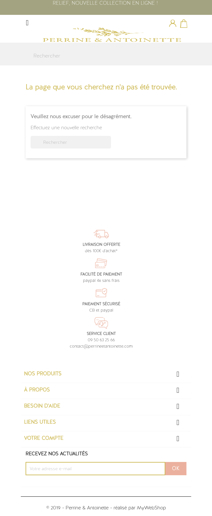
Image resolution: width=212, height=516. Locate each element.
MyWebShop (151, 508)
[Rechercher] (103, 56)
